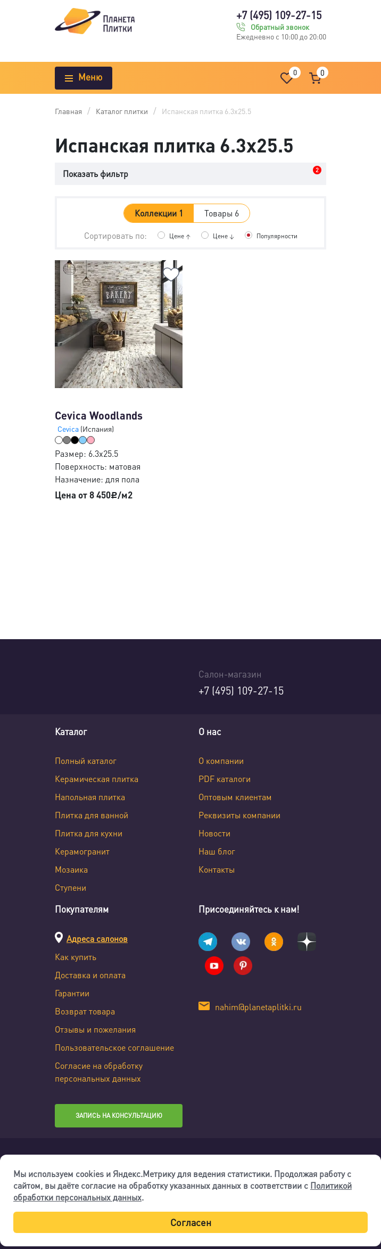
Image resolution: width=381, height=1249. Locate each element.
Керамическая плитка (96, 778)
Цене (179, 236)
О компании (221, 760)
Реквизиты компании (239, 814)
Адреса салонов (97, 938)
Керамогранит (82, 851)
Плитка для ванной (91, 814)
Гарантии (72, 992)
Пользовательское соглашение (114, 1047)
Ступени (70, 887)
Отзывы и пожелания (95, 1029)
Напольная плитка (90, 796)
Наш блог (216, 851)
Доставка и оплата (90, 974)
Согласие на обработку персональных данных (99, 1072)
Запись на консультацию (119, 1115)
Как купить (75, 956)
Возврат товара (85, 1011)
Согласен (190, 1222)
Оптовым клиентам (235, 796)
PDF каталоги (224, 778)
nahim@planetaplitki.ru (258, 1006)
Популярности (276, 236)
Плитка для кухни (88, 833)
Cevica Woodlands (99, 415)
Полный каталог (86, 760)
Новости (214, 833)
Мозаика (71, 869)
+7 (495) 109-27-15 (278, 15)
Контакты (216, 869)
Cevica (68, 428)
